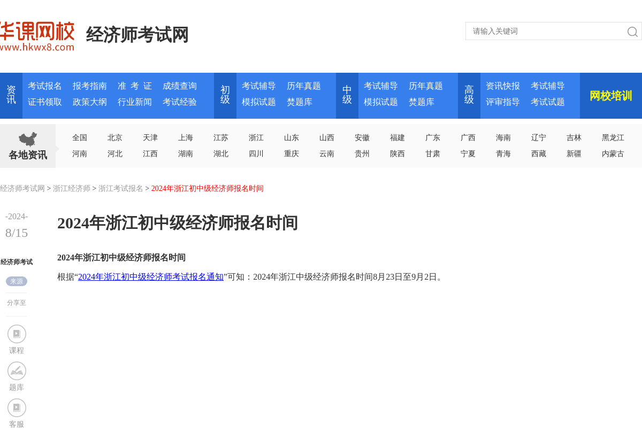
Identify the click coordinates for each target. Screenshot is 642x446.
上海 (185, 138)
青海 (503, 154)
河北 (115, 154)
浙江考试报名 (120, 188)
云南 (326, 154)
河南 (79, 154)
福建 (397, 138)
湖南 (185, 154)
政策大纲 (90, 101)
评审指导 (503, 101)
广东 (432, 138)
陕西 (397, 154)
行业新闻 (135, 101)
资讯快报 (503, 85)
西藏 (538, 154)
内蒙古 (613, 154)
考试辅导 (259, 85)
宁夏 (468, 154)
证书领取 (45, 101)
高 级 (469, 94)
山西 (326, 138)
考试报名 (45, 85)
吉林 (574, 138)
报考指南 (90, 85)
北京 (115, 138)
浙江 (256, 138)
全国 (79, 138)
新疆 (574, 154)
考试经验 (180, 101)
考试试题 (548, 101)
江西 (150, 154)
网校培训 (611, 96)
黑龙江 (613, 138)
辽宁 (538, 138)
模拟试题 (259, 101)
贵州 (362, 154)
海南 (503, 138)
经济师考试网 (137, 34)
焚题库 (299, 101)
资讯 (11, 94)
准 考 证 (135, 85)
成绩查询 (180, 85)
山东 (291, 138)
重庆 (291, 154)
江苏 (220, 138)
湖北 (220, 154)
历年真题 (304, 85)
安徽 (362, 138)
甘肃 (432, 154)
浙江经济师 (71, 188)
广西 (468, 138)
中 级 (347, 94)
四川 (256, 154)
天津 (150, 138)
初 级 (225, 94)
